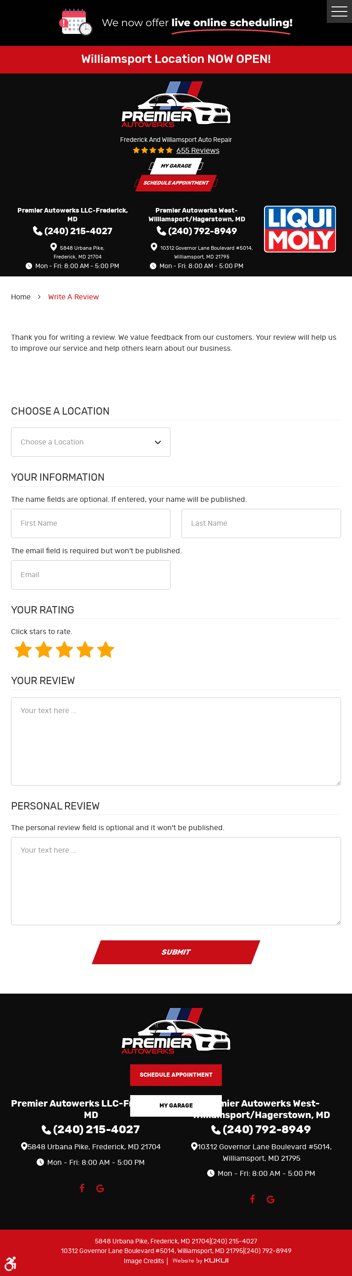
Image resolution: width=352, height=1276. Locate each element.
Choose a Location (60, 411)
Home (21, 297)
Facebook (81, 1188)
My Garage (176, 166)
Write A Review (73, 297)
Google (100, 1188)
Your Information (57, 477)
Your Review (43, 681)
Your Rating (42, 610)
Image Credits (144, 1261)
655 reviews (198, 150)
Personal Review (55, 806)
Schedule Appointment (176, 182)
